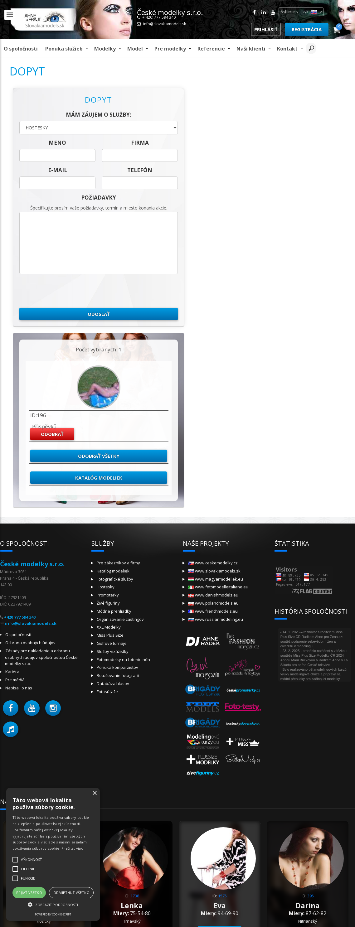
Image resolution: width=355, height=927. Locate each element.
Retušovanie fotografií (118, 675)
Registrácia (307, 29)
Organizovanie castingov (120, 619)
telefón (139, 170)
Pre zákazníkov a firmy (118, 563)
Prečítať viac (72, 848)
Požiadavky (98, 197)
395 (310, 896)
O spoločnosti (21, 48)
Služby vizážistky (113, 651)
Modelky (105, 48)
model (135, 48)
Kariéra (12, 671)
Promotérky (108, 595)
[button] (10, 708)
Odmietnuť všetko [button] (71, 892)
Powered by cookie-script (53, 914)
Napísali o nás (18, 688)
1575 (222, 896)
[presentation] (66, 291)
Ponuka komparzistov (117, 667)
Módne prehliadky (114, 611)
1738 (134, 896)
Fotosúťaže (107, 691)
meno (57, 142)
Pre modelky (170, 48)
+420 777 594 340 (20, 617)
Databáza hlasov (113, 683)
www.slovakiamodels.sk (214, 571)
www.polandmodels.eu (213, 603)
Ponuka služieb (64, 48)
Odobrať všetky (98, 456)
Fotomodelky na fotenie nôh (123, 659)
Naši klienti (250, 48)
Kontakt (287, 48)
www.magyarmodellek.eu (215, 579)
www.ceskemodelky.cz (213, 563)
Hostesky (105, 587)
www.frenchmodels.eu (213, 611)
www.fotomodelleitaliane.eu (218, 587)
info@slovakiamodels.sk (164, 24)
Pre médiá (15, 680)
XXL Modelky (109, 627)
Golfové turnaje (112, 643)
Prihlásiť (266, 29)
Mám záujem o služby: (98, 114)
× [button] (94, 793)
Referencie (211, 48)
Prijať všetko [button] (29, 892)
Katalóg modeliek (98, 478)
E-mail (57, 170)
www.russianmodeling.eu (215, 619)
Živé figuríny (108, 603)
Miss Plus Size (110, 635)
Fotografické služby (115, 579)
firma (140, 142)
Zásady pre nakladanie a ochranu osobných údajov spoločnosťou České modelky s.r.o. (41, 657)
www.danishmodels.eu (213, 595)
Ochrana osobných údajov (30, 642)
